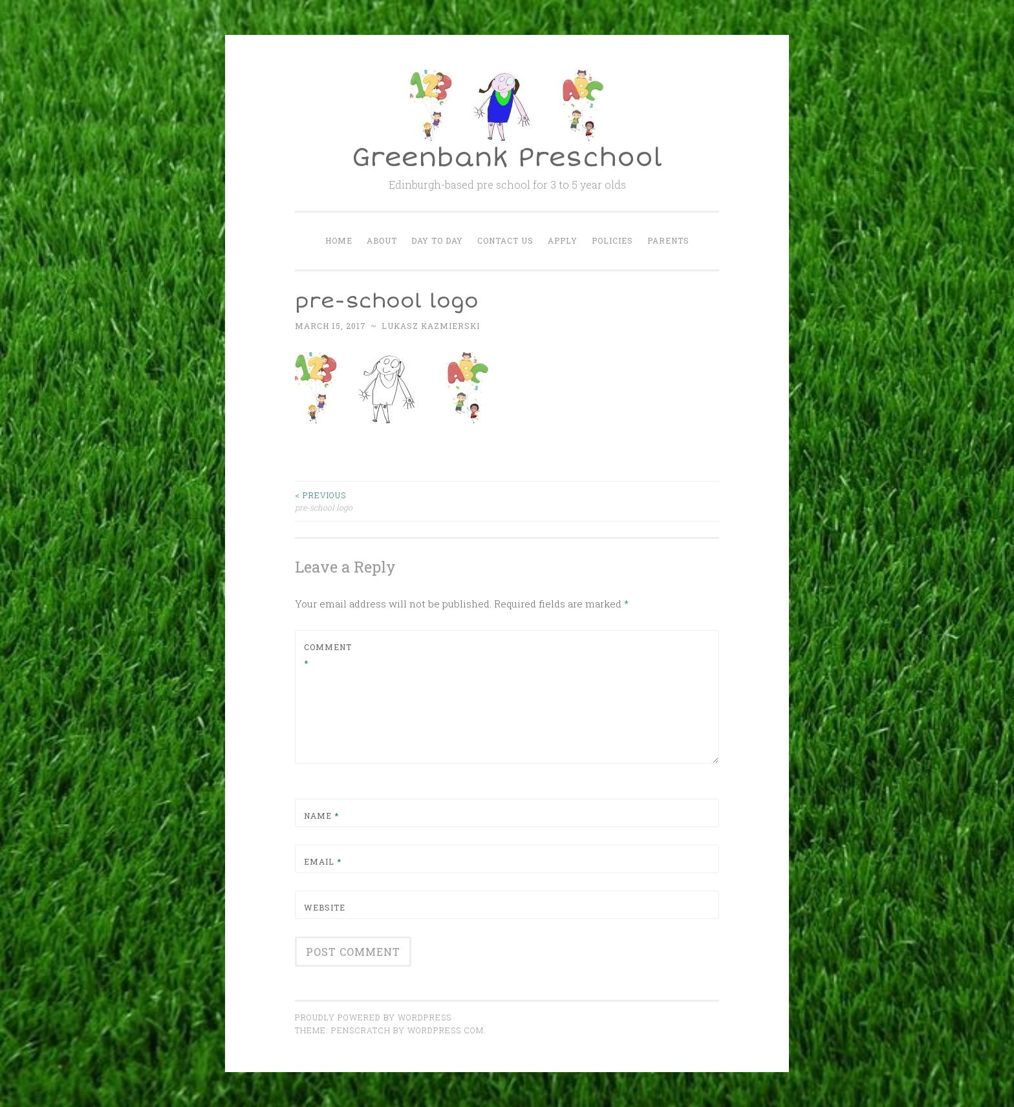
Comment (328, 655)
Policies (612, 240)
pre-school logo (401, 500)
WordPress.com (445, 1030)
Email (322, 861)
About (382, 240)
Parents (668, 240)
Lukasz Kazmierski (431, 326)
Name (321, 815)
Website (324, 907)
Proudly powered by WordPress (373, 1017)
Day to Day (437, 240)
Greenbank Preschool (507, 158)
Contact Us (505, 240)
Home (338, 240)
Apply (562, 240)
